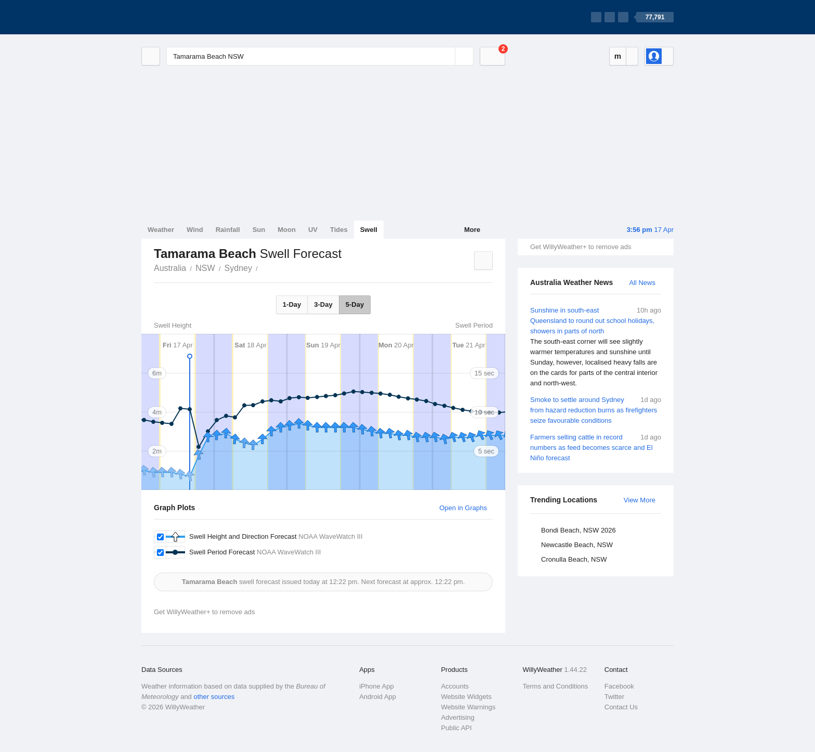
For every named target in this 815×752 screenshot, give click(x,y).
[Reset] (446, 56)
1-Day (292, 304)
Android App (377, 697)
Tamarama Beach (263, 267)
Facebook (619, 686)
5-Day (355, 304)
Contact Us (621, 707)
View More (639, 500)
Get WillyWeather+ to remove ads (580, 247)
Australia (170, 268)
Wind (195, 230)
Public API (456, 728)
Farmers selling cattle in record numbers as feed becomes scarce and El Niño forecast (595, 447)
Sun (259, 230)
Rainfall (228, 230)
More (472, 230)
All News (642, 283)
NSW (205, 268)
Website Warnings (468, 707)
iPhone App (376, 686)
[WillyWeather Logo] (190, 17)
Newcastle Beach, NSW (577, 545)
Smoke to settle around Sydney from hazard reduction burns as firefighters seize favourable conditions (595, 409)
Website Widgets (466, 697)
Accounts (454, 686)
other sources (213, 697)
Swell (368, 230)
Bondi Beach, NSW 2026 (578, 530)
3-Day (323, 304)
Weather (161, 230)
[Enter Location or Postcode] (320, 56)
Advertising (457, 717)
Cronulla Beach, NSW (574, 559)
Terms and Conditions (555, 686)
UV (313, 230)
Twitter (614, 697)
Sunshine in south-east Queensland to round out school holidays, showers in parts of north (595, 346)
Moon (287, 230)
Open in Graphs (463, 508)
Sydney (238, 268)
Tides (339, 230)
